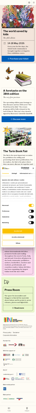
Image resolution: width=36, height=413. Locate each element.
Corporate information (10, 335)
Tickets (9, 409)
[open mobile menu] (34, 2)
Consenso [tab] (5, 173)
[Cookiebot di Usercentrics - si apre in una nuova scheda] (21, 168)
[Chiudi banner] (33, 168)
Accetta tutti (18, 231)
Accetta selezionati (18, 237)
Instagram (27, 409)
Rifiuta (18, 243)
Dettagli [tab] (14, 173)
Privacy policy (7, 332)
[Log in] (29, 2)
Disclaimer (16, 332)
